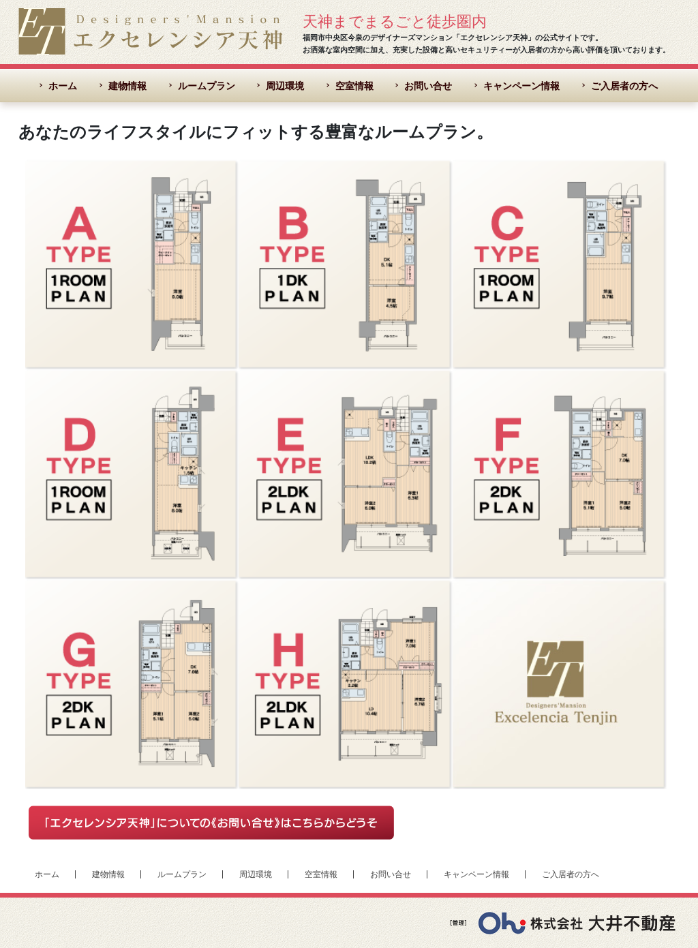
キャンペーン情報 (521, 85)
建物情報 (127, 85)
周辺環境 (285, 85)
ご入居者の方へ (624, 85)
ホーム (62, 85)
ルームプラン (206, 85)
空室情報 (354, 85)
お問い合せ (428, 85)
